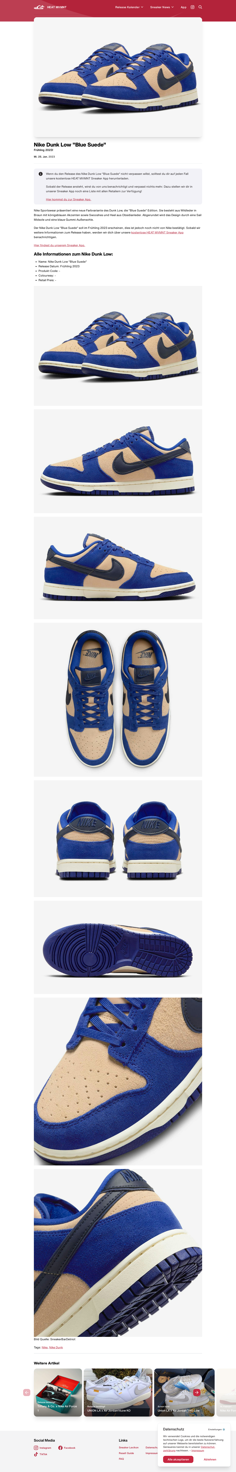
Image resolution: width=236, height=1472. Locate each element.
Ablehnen (210, 1459)
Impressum (197, 1450)
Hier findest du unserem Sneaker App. (59, 245)
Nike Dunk (56, 1347)
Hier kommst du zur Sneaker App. (68, 199)
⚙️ (216, 1429)
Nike (45, 1347)
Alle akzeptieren (178, 1459)
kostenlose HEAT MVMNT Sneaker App (157, 232)
